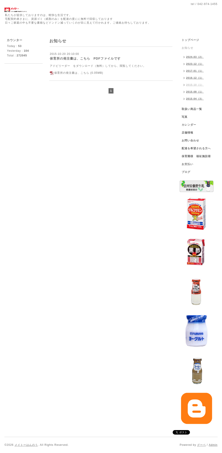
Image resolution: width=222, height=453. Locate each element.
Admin (213, 444)
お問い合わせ (190, 140)
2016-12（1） (195, 77)
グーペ (201, 444)
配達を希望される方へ (196, 148)
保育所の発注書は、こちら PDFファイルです (85, 58)
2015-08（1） (195, 91)
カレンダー (189, 124)
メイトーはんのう (26, 444)
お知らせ (187, 47)
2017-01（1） (195, 70)
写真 (184, 116)
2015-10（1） (195, 84)
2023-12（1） (195, 63)
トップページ (190, 40)
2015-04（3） (195, 98)
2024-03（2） (195, 57)
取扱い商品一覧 (192, 109)
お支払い (187, 164)
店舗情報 (187, 132)
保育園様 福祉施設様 (196, 156)
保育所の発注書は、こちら (71, 72)
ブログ (186, 172)
